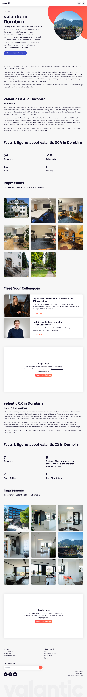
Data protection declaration (75, 675)
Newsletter (48, 656)
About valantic (49, 649)
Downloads (7, 653)
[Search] (79, 3)
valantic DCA (37, 85)
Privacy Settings (78, 671)
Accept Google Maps (43, 375)
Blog (45, 651)
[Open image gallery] (16, 210)
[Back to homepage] (6, 3)
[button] (83, 3)
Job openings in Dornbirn (15, 53)
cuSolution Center (10, 656)
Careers (46, 658)
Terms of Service (57, 369)
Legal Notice (79, 673)
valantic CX (50, 85)
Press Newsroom (50, 653)
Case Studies (8, 651)
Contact (6, 649)
